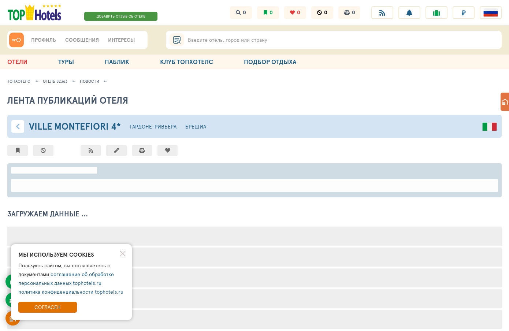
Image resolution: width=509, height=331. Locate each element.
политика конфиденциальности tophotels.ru (70, 291)
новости (89, 81)
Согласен (47, 307)
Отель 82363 (55, 81)
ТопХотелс (18, 81)
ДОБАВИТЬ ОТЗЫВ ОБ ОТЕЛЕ (120, 16)
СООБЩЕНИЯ (82, 40)
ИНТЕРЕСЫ (121, 40)
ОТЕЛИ (17, 61)
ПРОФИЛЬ (43, 40)
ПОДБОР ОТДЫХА (270, 61)
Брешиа (195, 126)
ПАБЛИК (117, 61)
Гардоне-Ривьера (153, 126)
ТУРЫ (66, 61)
